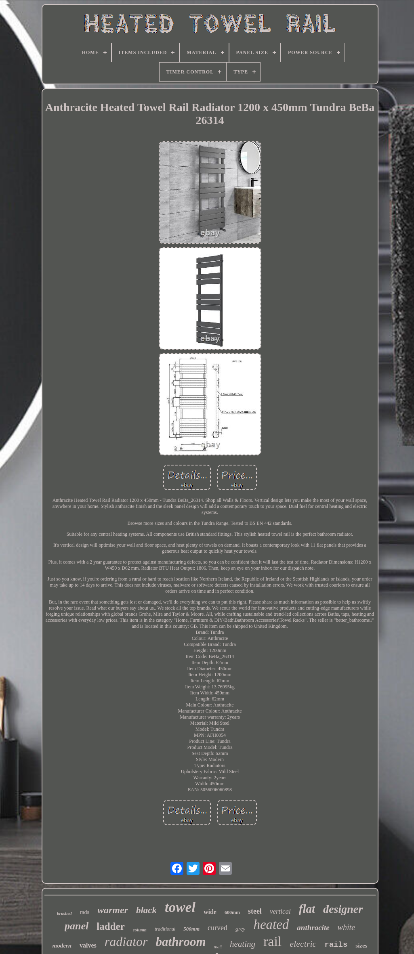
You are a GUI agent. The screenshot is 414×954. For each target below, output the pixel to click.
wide (210, 911)
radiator (126, 941)
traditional (165, 929)
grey (240, 929)
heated (271, 924)
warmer (112, 910)
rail (272, 941)
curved (217, 928)
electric (303, 944)
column (140, 929)
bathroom (181, 942)
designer (343, 909)
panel (76, 926)
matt (218, 947)
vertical (280, 911)
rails (335, 944)
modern (62, 945)
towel (180, 907)
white (346, 927)
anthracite (313, 927)
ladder (110, 926)
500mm (191, 929)
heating (242, 944)
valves (88, 945)
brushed (64, 913)
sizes (361, 945)
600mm (232, 912)
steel (255, 911)
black (146, 910)
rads (84, 912)
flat (307, 908)
